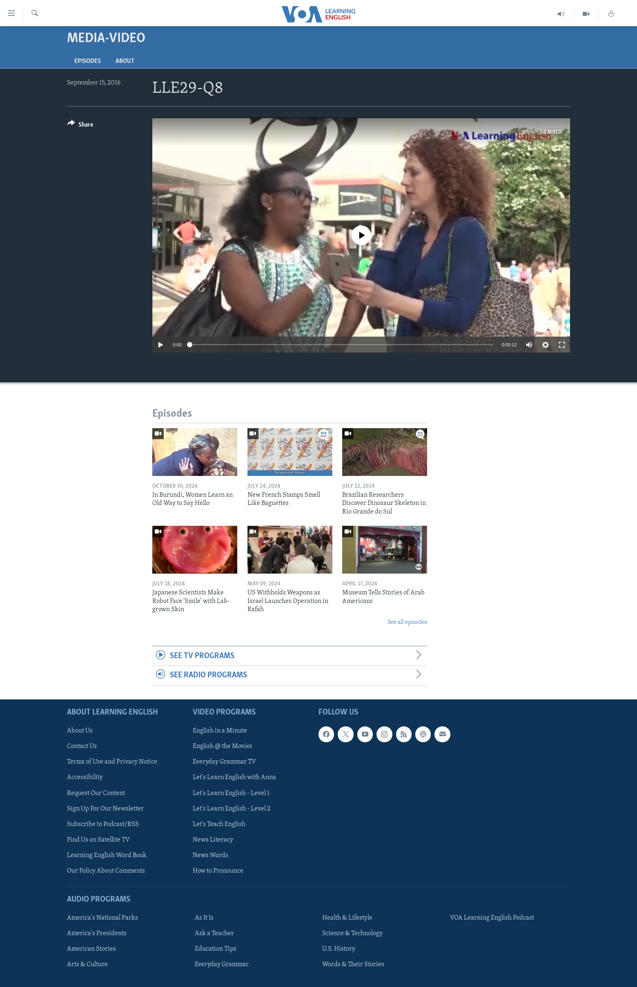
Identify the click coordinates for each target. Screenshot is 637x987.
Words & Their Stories (353, 964)
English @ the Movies (222, 746)
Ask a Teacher (214, 933)
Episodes (87, 61)
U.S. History (338, 949)
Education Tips (215, 949)
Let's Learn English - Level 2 (231, 808)
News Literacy (213, 839)
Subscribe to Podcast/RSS (103, 824)
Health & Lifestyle (347, 918)
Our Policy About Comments (106, 870)
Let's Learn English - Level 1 (231, 793)
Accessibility (85, 777)
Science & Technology (352, 933)
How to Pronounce (218, 870)
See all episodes (407, 622)
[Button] (80, 126)
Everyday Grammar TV (224, 762)
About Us (80, 731)
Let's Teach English (219, 824)
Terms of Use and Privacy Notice (112, 762)
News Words (210, 855)
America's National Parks (102, 918)
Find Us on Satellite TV (98, 839)
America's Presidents (97, 933)
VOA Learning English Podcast (492, 918)
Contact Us (82, 746)
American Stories (91, 949)
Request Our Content (96, 793)
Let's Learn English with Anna (234, 777)
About (125, 61)
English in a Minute (220, 731)
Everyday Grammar (222, 964)
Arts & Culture (87, 964)
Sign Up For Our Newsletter (105, 808)
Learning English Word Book (107, 855)
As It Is (204, 918)
